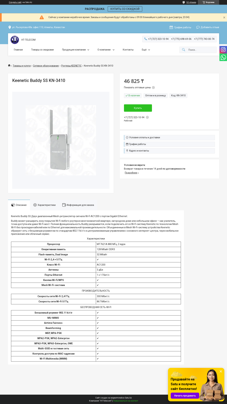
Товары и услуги (22, 65)
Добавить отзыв (210, 27)
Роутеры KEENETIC (71, 65)
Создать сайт (15, 2)
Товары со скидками (42, 49)
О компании (104, 49)
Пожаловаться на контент (125, 401)
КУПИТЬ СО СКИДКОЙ (125, 9)
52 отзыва (191, 2)
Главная (18, 49)
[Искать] (183, 50)
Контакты (128, 49)
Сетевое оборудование (46, 65)
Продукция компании (74, 49)
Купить (138, 108)
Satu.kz (128, 398)
